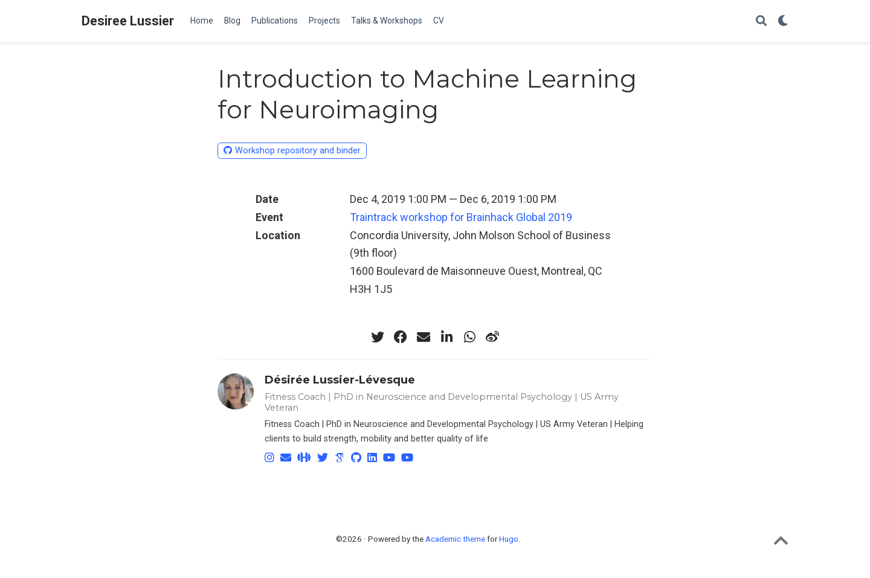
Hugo (508, 539)
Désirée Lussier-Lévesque (340, 380)
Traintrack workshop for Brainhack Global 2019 (461, 217)
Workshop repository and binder (292, 151)
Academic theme (455, 539)
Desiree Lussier (128, 20)
